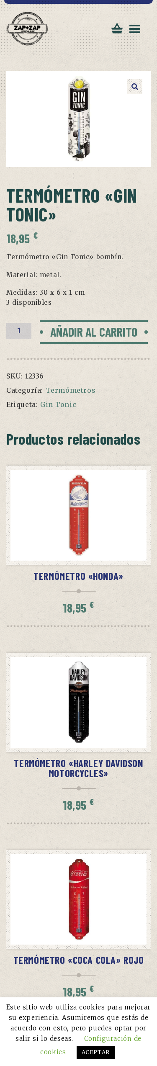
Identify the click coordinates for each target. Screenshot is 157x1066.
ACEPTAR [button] (96, 1052)
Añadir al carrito (93, 331)
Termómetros (71, 390)
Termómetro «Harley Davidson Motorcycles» (78, 768)
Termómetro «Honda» (78, 576)
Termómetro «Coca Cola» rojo (78, 960)
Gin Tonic (58, 404)
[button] (134, 86)
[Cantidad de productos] (18, 331)
